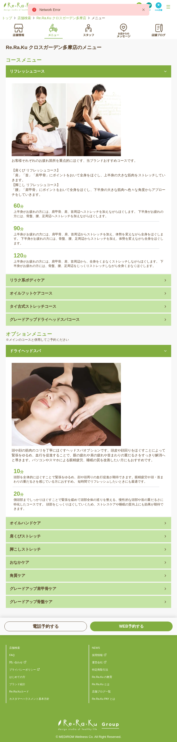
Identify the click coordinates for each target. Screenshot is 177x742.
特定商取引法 (100, 669)
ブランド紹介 (17, 684)
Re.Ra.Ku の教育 (102, 676)
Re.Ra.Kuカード (19, 691)
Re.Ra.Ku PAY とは (103, 698)
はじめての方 (17, 676)
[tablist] (88, 29)
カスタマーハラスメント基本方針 (29, 698)
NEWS (96, 647)
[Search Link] (158, 7)
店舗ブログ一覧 (101, 691)
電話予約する (46, 626)
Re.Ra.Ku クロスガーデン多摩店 (61, 18)
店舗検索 (24, 18)
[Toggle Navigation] (168, 7)
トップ (7, 18)
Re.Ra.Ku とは (101, 684)
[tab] (18, 29)
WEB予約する (131, 626)
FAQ (12, 655)
